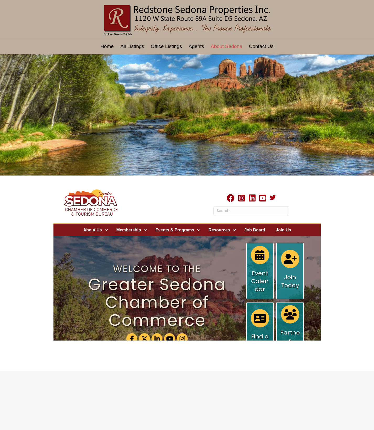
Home (107, 46)
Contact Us (261, 46)
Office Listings (166, 46)
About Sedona (226, 46)
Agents (196, 46)
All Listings (132, 46)
